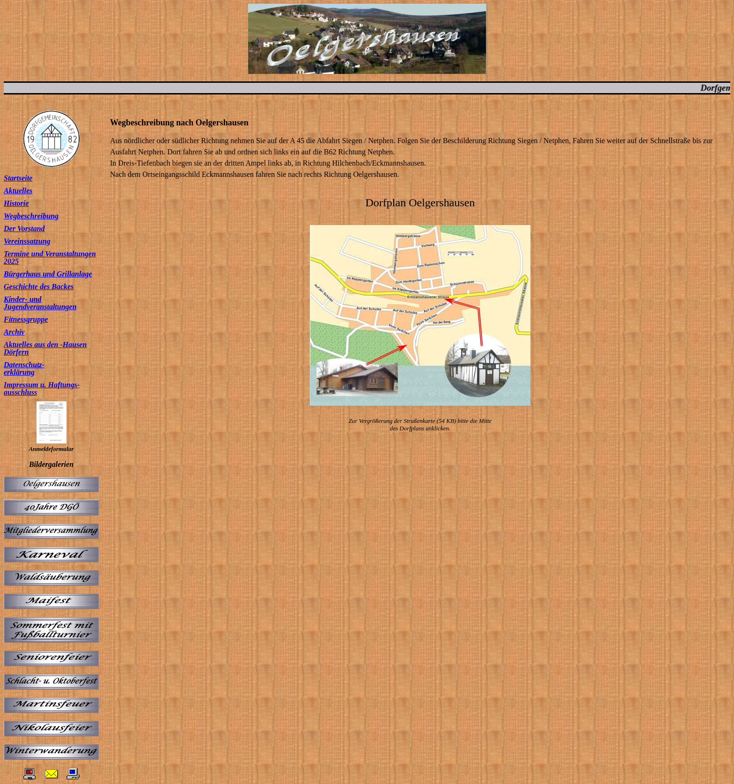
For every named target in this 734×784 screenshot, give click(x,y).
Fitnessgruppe (26, 319)
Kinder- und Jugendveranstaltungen (40, 303)
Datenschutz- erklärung (24, 368)
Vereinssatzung (27, 241)
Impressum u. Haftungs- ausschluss (42, 388)
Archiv (14, 332)
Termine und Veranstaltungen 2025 (50, 257)
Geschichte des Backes (38, 286)
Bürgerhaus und (29, 274)
